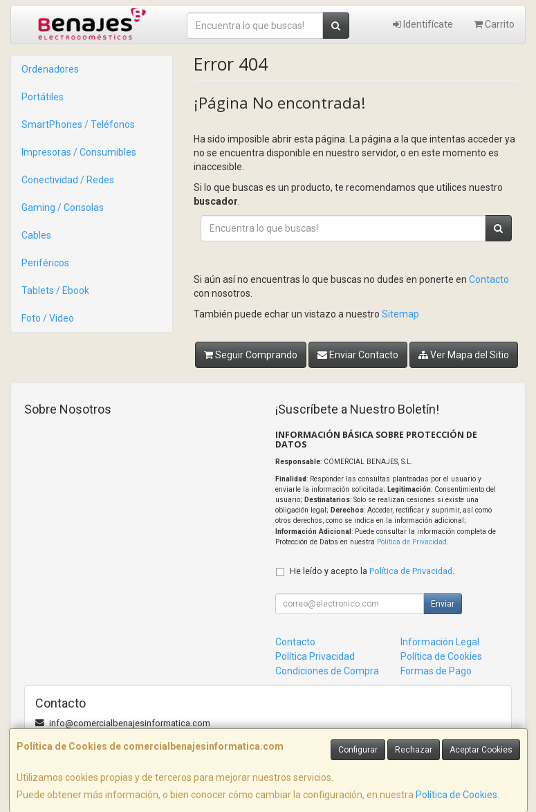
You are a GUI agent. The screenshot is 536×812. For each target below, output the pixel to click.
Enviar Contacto (357, 354)
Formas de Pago (436, 670)
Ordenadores (50, 69)
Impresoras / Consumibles (78, 152)
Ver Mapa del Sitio (463, 354)
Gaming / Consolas (62, 207)
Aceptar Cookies (481, 750)
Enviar (442, 604)
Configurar (358, 750)
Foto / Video (47, 318)
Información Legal (439, 641)
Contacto (489, 279)
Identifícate (423, 24)
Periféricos (45, 262)
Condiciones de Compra (327, 670)
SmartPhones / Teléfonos (78, 124)
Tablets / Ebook (55, 290)
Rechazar (413, 750)
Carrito (494, 24)
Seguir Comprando (250, 354)
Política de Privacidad (412, 542)
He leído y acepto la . (372, 571)
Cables (36, 235)
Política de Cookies (456, 794)
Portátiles (42, 96)
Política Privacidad (315, 656)
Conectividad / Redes (67, 179)
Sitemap (400, 314)
